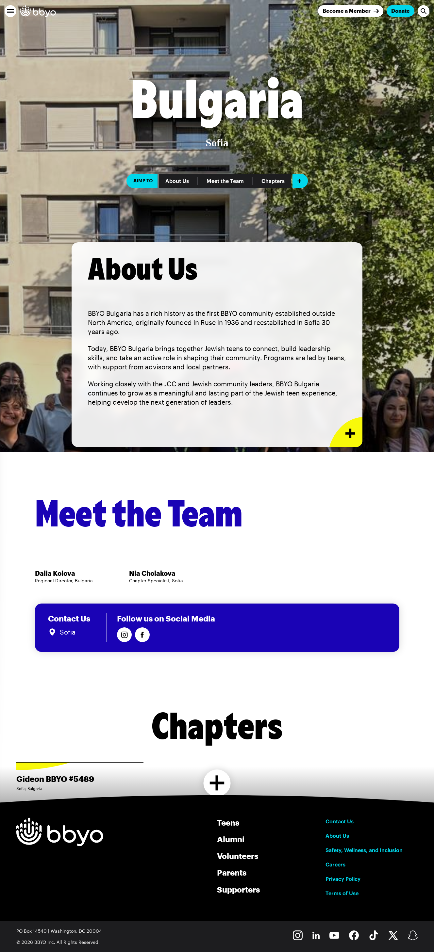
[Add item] (300, 181)
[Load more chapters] (217, 783)
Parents (231, 872)
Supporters (238, 889)
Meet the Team (225, 181)
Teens (228, 822)
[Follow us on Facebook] (142, 634)
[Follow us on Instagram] (124, 634)
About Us (177, 181)
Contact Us (340, 821)
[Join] (350, 11)
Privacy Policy (343, 879)
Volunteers (237, 856)
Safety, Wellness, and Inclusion (364, 850)
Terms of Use (342, 893)
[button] (10, 11)
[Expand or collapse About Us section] (345, 432)
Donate (400, 11)
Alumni (230, 839)
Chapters (273, 181)
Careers (335, 864)
